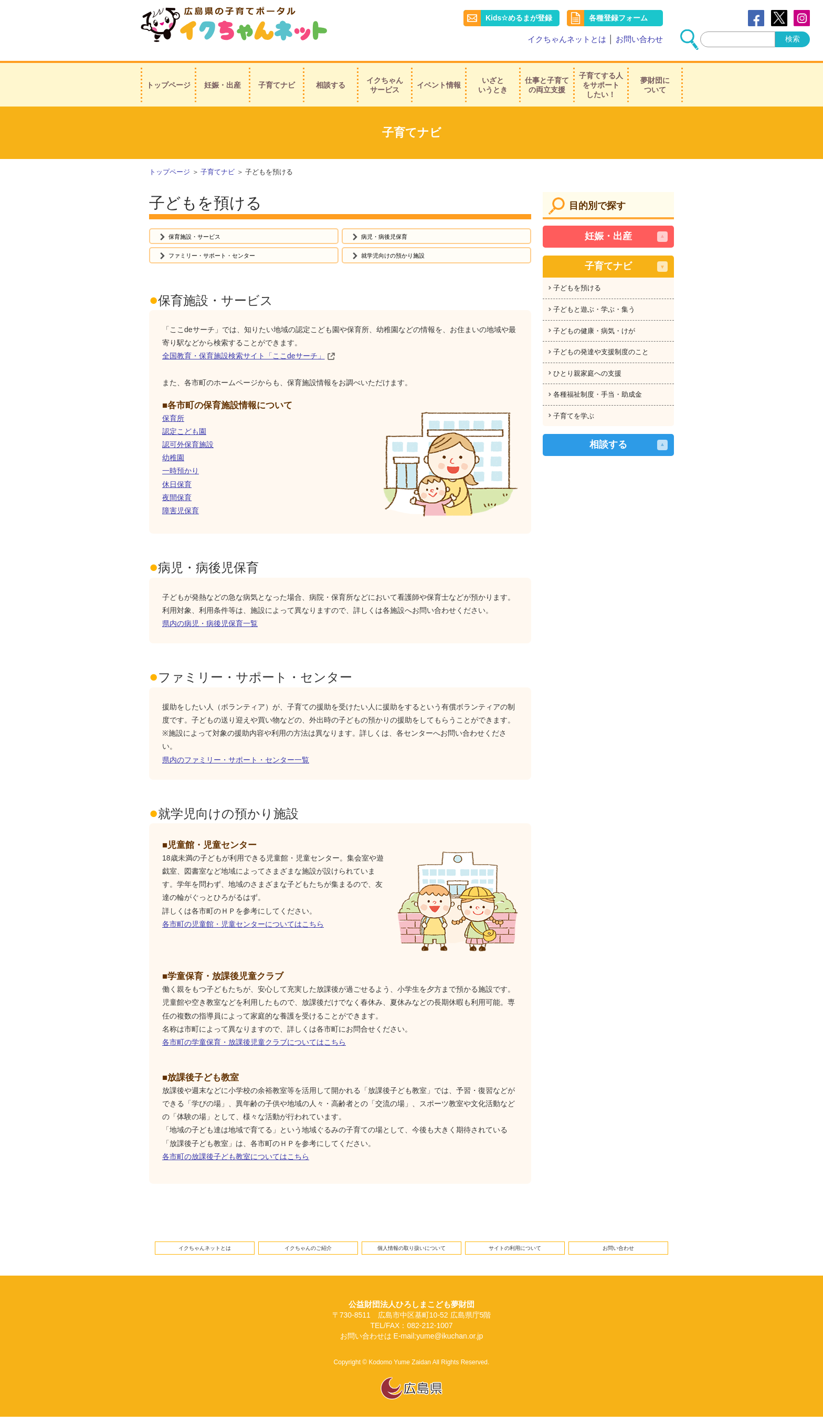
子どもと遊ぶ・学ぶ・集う (594, 303)
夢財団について (655, 78)
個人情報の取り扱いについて (411, 1251)
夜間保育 (177, 498)
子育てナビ (276, 78)
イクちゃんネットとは (566, 39)
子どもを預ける (577, 281)
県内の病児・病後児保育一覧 (210, 624)
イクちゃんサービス (384, 78)
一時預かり (180, 472)
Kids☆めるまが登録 (519, 18)
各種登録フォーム (618, 18)
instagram (802, 18)
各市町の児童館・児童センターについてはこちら (243, 925)
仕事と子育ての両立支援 (547, 78)
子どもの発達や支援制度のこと (601, 345)
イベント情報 (439, 78)
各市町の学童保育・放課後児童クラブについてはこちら (254, 1043)
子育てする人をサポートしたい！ (601, 78)
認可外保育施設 (188, 445)
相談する (330, 78)
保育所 (173, 419)
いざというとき (493, 78)
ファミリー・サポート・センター (223, 255)
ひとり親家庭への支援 (587, 366)
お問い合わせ (639, 39)
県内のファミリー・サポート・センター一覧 (235, 761)
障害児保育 (180, 511)
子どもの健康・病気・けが (594, 324)
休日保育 (177, 485)
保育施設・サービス (201, 232)
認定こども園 (184, 432)
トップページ (168, 78)
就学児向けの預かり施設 (401, 255)
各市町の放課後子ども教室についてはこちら (235, 1157)
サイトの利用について (515, 1251)
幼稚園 (173, 458)
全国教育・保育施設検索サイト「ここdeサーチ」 (243, 357)
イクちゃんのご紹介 (308, 1251)
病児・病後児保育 (390, 232)
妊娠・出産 (222, 78)
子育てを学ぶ (573, 409)
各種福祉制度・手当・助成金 (597, 388)
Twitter (779, 18)
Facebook (756, 18)
